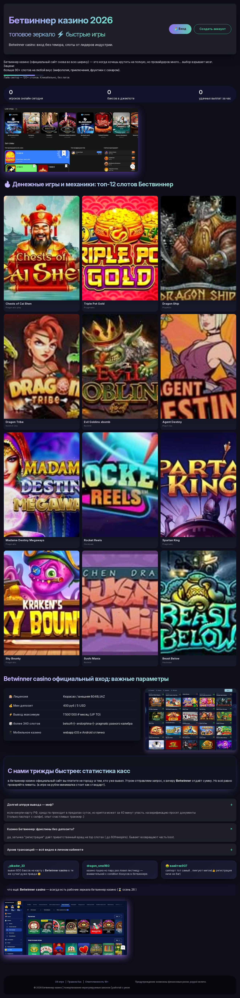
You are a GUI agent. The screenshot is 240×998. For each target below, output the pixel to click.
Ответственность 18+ (96, 982)
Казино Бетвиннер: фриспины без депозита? (40, 829)
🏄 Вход (180, 28)
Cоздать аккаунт (212, 29)
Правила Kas (75, 982)
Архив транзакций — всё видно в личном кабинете (45, 849)
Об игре (59, 982)
